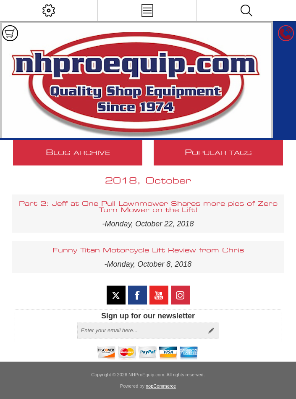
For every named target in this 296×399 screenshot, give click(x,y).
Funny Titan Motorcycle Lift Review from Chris (148, 250)
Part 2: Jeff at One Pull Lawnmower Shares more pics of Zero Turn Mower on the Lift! (148, 207)
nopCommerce (161, 385)
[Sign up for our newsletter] (141, 330)
